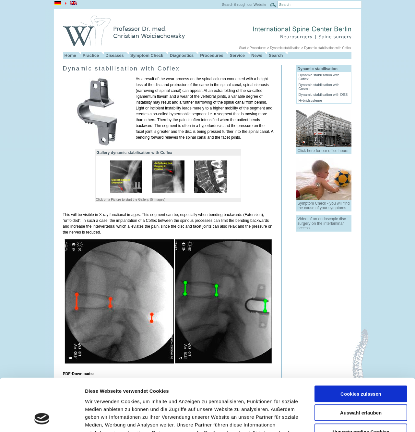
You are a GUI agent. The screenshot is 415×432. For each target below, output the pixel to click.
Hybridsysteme (310, 100)
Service (237, 55)
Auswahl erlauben (361, 365)
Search (276, 55)
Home (70, 55)
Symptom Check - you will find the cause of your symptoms (324, 205)
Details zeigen (344, 419)
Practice (91, 55)
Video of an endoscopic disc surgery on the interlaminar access (322, 223)
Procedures (258, 48)
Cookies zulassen (360, 346)
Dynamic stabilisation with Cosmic (319, 87)
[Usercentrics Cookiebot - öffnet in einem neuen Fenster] (42, 419)
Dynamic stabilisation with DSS (323, 94)
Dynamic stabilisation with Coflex (327, 48)
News (256, 55)
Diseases (114, 55)
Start (242, 48)
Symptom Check (146, 55)
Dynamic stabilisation (285, 48)
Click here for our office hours (323, 150)
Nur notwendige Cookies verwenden (360, 387)
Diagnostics (182, 55)
